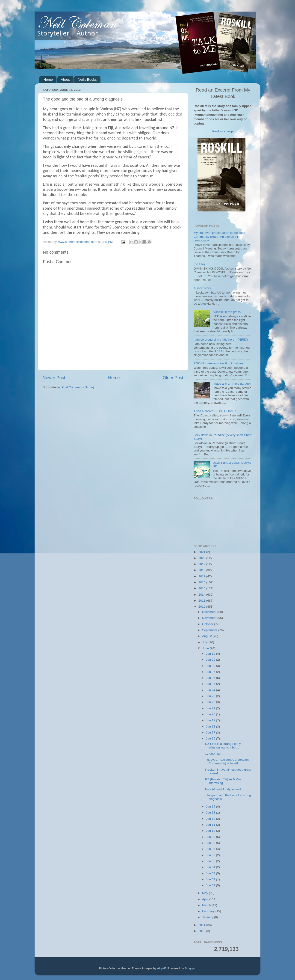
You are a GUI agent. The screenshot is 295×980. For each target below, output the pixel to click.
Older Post (173, 377)
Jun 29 (211, 659)
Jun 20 (211, 714)
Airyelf (161, 968)
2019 (202, 564)
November (209, 618)
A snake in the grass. (226, 312)
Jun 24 (211, 690)
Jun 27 (211, 672)
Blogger (190, 968)
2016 (202, 582)
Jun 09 (211, 837)
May (205, 893)
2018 (202, 570)
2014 (202, 594)
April (205, 899)
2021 (202, 552)
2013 (202, 600)
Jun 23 (211, 696)
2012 (202, 606)
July (205, 642)
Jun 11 (211, 824)
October (208, 624)
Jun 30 (211, 653)
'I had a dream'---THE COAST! (215, 411)
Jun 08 (211, 843)
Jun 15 (211, 806)
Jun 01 (211, 885)
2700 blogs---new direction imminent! (219, 363)
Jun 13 (211, 812)
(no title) (199, 264)
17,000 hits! (213, 753)
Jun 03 (211, 873)
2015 (202, 588)
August (207, 636)
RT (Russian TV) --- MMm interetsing (223, 781)
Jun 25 (211, 684)
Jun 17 (211, 732)
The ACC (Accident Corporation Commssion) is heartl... (227, 761)
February (208, 911)
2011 (202, 925)
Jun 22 (211, 702)
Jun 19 (211, 720)
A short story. (203, 288)
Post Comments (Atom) (78, 387)
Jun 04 (211, 867)
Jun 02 (211, 879)
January (208, 917)
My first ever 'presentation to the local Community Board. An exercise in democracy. (219, 236)
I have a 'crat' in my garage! (231, 383)
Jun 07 (211, 849)
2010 (202, 931)
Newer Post (54, 377)
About (65, 79)
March (207, 905)
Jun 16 (211, 738)
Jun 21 (211, 708)
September (210, 630)
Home (48, 79)
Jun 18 (211, 726)
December (209, 612)
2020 (202, 558)
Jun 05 (211, 861)
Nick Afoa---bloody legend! (223, 789)
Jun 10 (211, 830)
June (206, 648)
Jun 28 (211, 666)
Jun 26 (211, 678)
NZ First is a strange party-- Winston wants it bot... (224, 745)
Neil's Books (87, 79)
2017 (202, 576)
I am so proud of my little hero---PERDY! (221, 339)
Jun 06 (211, 855)
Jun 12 (211, 818)
